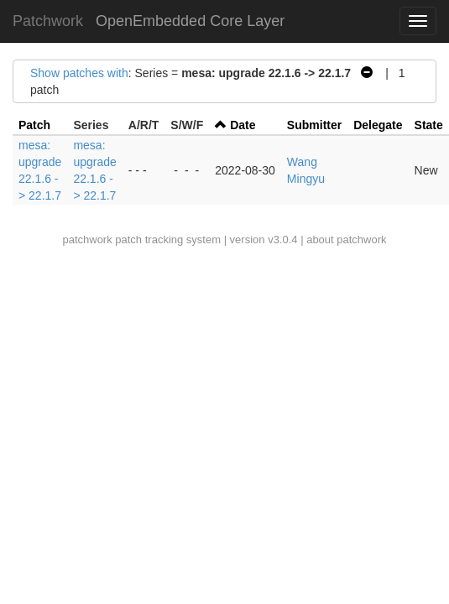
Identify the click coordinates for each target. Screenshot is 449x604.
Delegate (377, 125)
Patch (34, 125)
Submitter (314, 125)
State (429, 125)
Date (242, 125)
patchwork (87, 239)
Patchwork (48, 21)
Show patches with (79, 73)
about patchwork (346, 239)
